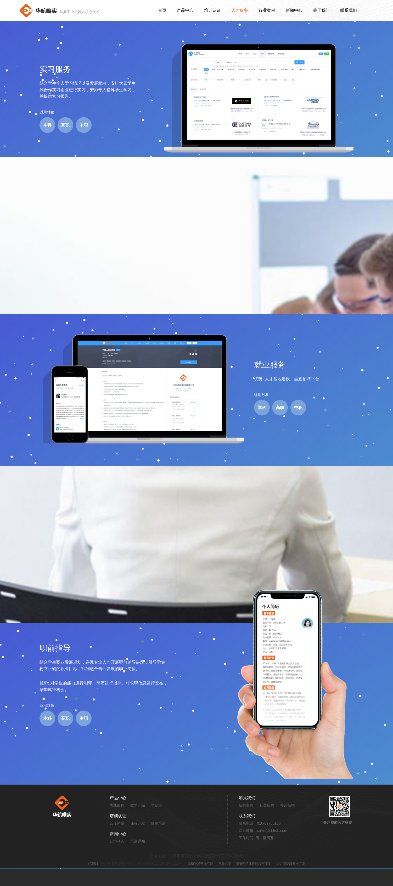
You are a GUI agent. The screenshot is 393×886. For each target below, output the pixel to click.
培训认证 (212, 10)
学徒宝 (156, 805)
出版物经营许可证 (200, 863)
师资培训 (158, 823)
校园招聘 (287, 805)
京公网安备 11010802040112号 (160, 863)
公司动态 (117, 841)
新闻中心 (294, 10)
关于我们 (321, 10)
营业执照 (224, 863)
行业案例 (267, 10)
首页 (162, 10)
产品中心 (185, 10)
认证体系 (117, 823)
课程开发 (137, 823)
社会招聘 (267, 805)
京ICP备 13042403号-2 (115, 863)
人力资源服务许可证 (291, 863)
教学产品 (137, 805)
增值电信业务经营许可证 (253, 863)
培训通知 (137, 841)
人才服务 (239, 10)
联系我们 (348, 10)
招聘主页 (246, 805)
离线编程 (117, 805)
